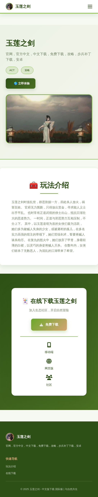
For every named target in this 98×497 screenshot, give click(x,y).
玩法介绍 (11, 466)
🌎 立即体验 (22, 83)
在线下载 (11, 473)
